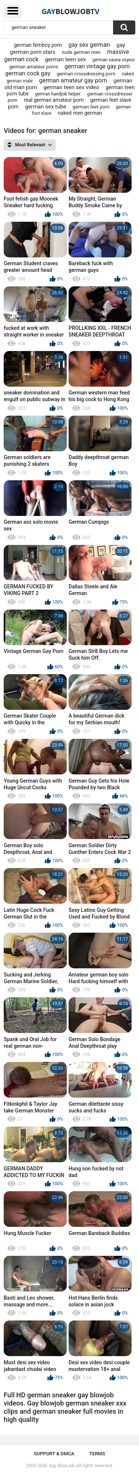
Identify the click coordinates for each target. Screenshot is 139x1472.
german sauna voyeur (113, 59)
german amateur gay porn (73, 80)
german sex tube (45, 106)
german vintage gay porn (97, 66)
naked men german (80, 113)
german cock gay (27, 73)
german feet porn (91, 107)
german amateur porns (33, 66)
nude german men (81, 52)
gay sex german (89, 44)
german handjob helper (57, 94)
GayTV (70, 11)
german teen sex (65, 59)
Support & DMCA (54, 1453)
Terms (97, 1453)
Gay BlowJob (62, 1465)
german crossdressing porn (86, 74)
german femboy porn (38, 45)
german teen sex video (71, 87)
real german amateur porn (53, 100)
